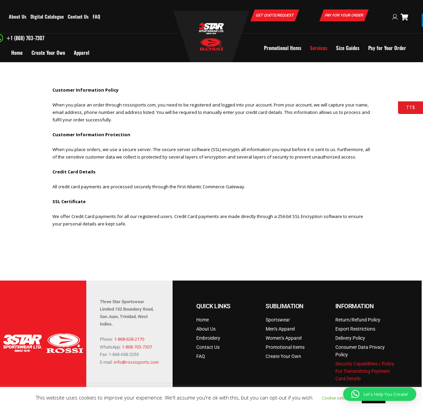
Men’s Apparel (280, 329)
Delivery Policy (350, 338)
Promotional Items (282, 47)
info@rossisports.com (136, 362)
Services (318, 47)
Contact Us (78, 16)
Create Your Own (48, 52)
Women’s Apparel (284, 338)
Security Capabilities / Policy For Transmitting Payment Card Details (364, 371)
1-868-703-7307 (137, 347)
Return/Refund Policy (357, 319)
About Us (17, 16)
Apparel (81, 52)
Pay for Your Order (387, 47)
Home (17, 52)
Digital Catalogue (47, 16)
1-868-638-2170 (129, 339)
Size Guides (347, 47)
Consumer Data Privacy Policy (360, 350)
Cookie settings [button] (337, 398)
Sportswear (278, 319)
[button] (379, 394)
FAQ (96, 16)
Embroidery (208, 338)
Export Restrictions (355, 329)
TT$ (406, 107)
